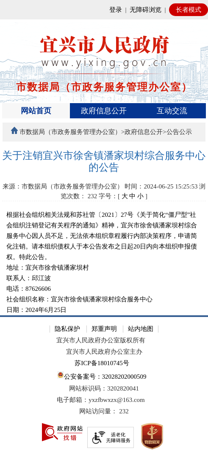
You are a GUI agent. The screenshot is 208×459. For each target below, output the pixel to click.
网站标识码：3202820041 (104, 388)
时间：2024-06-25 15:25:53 (161, 186)
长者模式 (188, 9)
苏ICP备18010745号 (102, 363)
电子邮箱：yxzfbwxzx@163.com (101, 399)
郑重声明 (104, 328)
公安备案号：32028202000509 (101, 375)
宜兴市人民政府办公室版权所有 (100, 340)
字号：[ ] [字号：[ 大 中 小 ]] (123, 196)
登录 (115, 9)
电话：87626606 (28, 288)
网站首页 (36, 111)
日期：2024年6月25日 (36, 309)
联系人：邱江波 (34, 278)
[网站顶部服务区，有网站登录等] (104, 9)
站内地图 (140, 328)
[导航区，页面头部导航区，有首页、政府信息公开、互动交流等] (104, 110)
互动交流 (172, 111)
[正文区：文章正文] (104, 232)
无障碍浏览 (145, 9)
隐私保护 (67, 328)
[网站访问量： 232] (104, 411)
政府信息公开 (104, 111)
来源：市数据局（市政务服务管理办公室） (63, 186)
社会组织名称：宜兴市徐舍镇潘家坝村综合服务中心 (81, 299)
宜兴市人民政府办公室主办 (104, 351)
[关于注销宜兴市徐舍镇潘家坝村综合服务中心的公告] (104, 161)
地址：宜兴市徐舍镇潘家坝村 (49, 267)
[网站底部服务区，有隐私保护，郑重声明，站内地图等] (104, 387)
